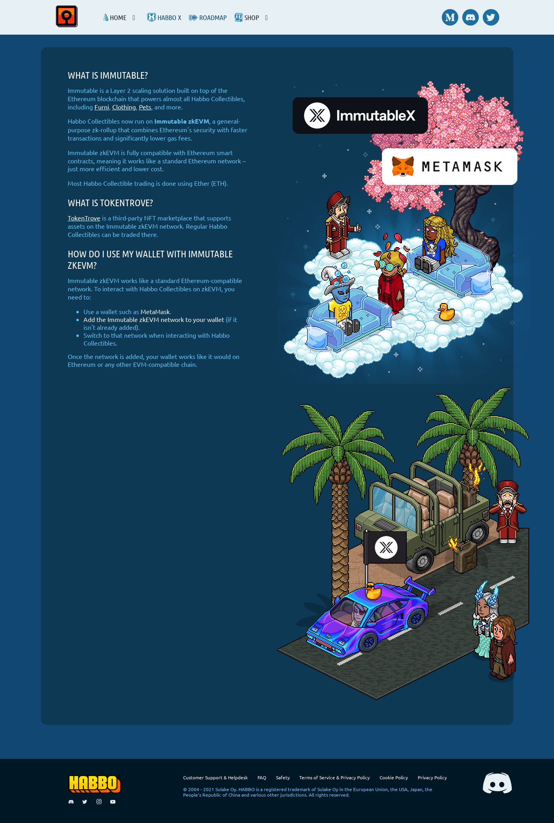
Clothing (124, 107)
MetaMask (155, 311)
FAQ (262, 777)
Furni (101, 107)
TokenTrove (84, 218)
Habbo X (164, 17)
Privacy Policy (432, 777)
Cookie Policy (394, 777)
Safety (283, 777)
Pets (145, 107)
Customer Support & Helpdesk (215, 777)
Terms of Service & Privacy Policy (334, 777)
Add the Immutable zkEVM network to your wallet (153, 319)
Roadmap (208, 17)
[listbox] (125, 17)
